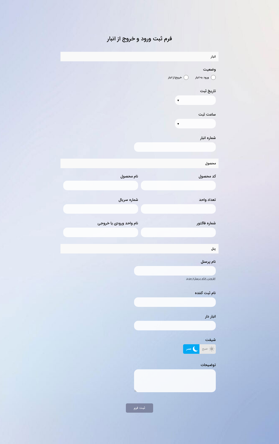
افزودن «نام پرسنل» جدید (200, 279)
